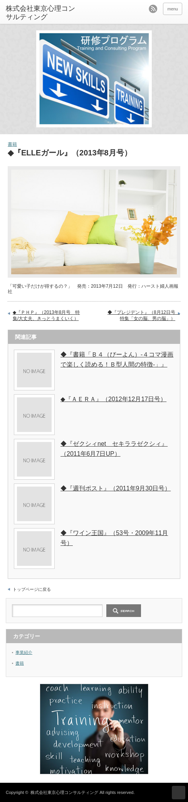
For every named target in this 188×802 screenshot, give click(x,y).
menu (172, 9)
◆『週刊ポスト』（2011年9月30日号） (115, 488)
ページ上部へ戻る (178, 792)
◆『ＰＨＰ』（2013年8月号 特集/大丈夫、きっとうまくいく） (46, 316)
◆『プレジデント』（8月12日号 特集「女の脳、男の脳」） (143, 316)
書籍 (12, 144)
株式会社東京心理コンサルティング (64, 792)
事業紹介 (23, 652)
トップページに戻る (32, 589)
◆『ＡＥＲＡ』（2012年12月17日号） (113, 399)
